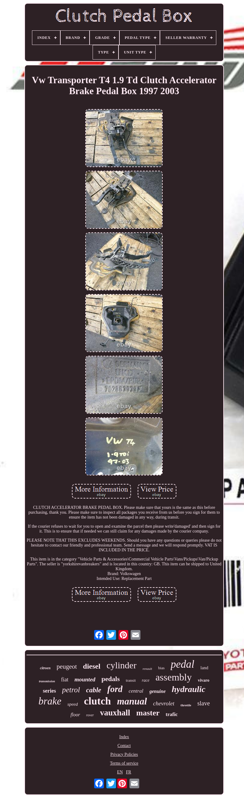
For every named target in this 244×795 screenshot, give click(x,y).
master (148, 712)
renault (147, 668)
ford (114, 689)
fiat (64, 680)
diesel (91, 666)
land (204, 667)
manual (132, 701)
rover (90, 715)
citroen (45, 668)
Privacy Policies (124, 754)
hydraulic (188, 689)
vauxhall (115, 712)
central (136, 691)
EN (120, 772)
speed (72, 704)
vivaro (203, 680)
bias (161, 668)
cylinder (121, 665)
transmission (47, 681)
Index (124, 737)
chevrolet (163, 703)
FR (128, 772)
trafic (172, 714)
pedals (110, 679)
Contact (124, 745)
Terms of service (124, 763)
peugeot (67, 666)
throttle (185, 705)
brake (49, 701)
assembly (173, 677)
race (146, 680)
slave (203, 703)
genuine (157, 691)
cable (93, 690)
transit (131, 680)
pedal (182, 664)
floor (75, 714)
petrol (71, 690)
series (49, 691)
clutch (97, 701)
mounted (84, 679)
